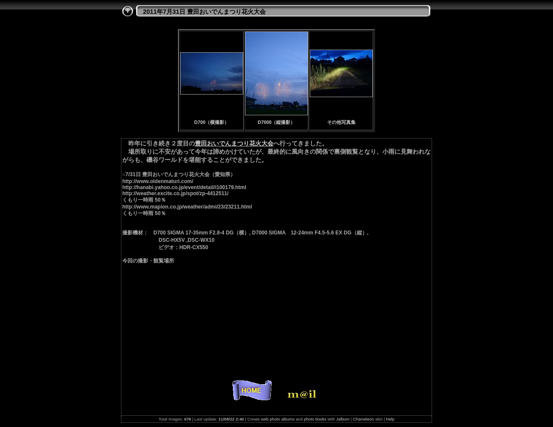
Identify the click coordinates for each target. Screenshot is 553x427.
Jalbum (343, 419)
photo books (315, 419)
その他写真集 (341, 122)
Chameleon (363, 419)
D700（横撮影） (211, 122)
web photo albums (278, 419)
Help (390, 419)
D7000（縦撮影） (277, 122)
